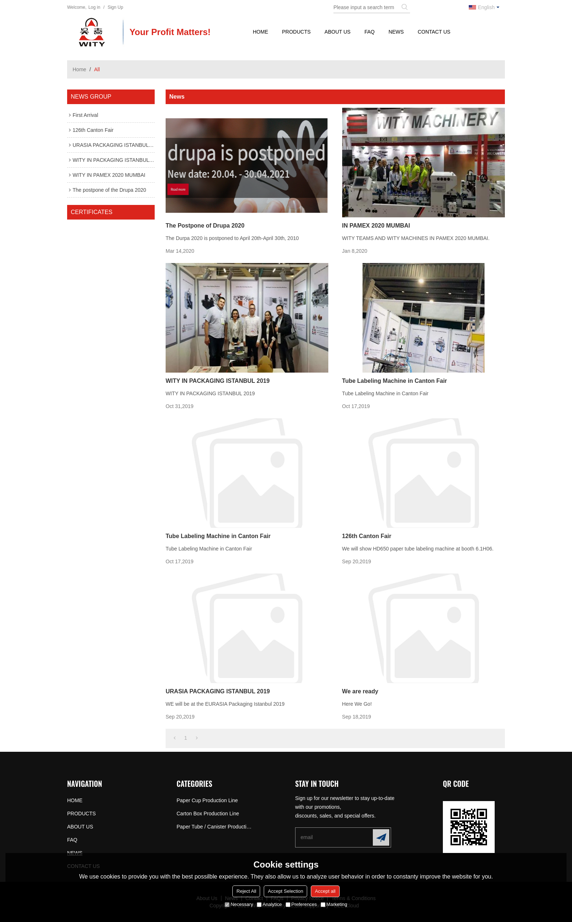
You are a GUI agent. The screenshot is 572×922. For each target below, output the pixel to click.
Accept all (325, 891)
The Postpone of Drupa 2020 (205, 225)
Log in (94, 7)
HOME (260, 32)
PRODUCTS (296, 32)
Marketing (334, 904)
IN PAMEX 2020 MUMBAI (376, 225)
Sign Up (115, 7)
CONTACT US (434, 32)
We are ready (360, 691)
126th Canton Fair (366, 536)
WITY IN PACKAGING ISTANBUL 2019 (218, 381)
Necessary (239, 904)
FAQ (369, 32)
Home (79, 69)
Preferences (301, 904)
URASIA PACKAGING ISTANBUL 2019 (218, 691)
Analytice (269, 904)
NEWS (396, 32)
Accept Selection (285, 891)
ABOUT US (338, 32)
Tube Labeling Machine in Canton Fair (394, 381)
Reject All (246, 891)
